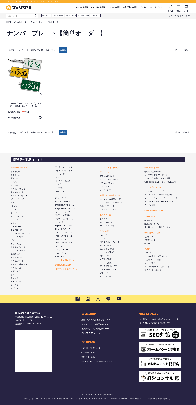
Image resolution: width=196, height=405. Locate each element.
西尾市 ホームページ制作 (143, 399)
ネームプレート (17, 216)
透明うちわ (15, 175)
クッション (104, 186)
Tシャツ (14, 206)
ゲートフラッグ (17, 199)
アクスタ (65, 399)
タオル (13, 202)
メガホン (14, 182)
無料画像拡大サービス (153, 172)
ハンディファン (17, 237)
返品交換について (151, 224)
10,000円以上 (95, 15)
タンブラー (15, 278)
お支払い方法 (149, 237)
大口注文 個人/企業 (63, 265)
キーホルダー (60, 174)
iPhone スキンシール (64, 198)
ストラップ (59, 177)
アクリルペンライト (19, 189)
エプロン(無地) (106, 263)
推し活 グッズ (40, 399)
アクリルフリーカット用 (154, 191)
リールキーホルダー (63, 181)
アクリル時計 (16, 268)
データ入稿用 (149, 205)
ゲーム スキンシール (63, 243)
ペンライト (104, 238)
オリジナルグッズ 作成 (54, 399)
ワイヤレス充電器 (62, 215)
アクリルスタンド (107, 176)
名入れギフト (105, 219)
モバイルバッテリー (63, 212)
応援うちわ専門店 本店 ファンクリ (95, 320)
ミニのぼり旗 (16, 230)
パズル (13, 240)
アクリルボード (17, 261)
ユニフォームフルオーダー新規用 (158, 195)
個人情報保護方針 (88, 352)
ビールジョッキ (17, 281)
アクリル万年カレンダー (21, 264)
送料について (149, 240)
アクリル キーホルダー (64, 167)
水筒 (12, 275)
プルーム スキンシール (64, 239)
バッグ (13, 209)
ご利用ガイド (149, 216)
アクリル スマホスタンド (65, 219)
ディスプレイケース (108, 269)
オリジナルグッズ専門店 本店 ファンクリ (98, 324)
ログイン (171, 11)
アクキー (72, 399)
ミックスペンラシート (20, 196)
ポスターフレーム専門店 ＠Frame (95, 329)
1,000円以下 (46, 15)
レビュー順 (24, 50)
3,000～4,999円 (70, 15)
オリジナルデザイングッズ (66, 269)
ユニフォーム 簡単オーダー (111, 199)
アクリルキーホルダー (109, 179)
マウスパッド (60, 222)
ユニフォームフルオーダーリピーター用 (160, 198)
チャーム (59, 188)
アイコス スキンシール (64, 232)
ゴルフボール (60, 253)
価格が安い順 (37, 50)
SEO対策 (131, 399)
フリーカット (105, 172)
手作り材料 (104, 231)
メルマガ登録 (149, 263)
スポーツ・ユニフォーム (110, 195)
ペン (57, 195)
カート (186, 11)
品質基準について (151, 220)
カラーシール (105, 276)
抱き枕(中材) (105, 256)
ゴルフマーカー (61, 250)
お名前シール (16, 227)
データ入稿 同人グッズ (64, 260)
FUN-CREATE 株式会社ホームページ (96, 361)
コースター (15, 285)
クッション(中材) (107, 252)
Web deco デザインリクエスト (157, 267)
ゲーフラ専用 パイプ (108, 266)
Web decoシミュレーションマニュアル (160, 182)
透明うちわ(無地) (107, 249)
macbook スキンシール (64, 205)
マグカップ (15, 271)
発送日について (150, 243)
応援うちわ (15, 172)
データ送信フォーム (152, 187)
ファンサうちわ (29, 399)
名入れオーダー (21, 22)
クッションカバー (18, 251)
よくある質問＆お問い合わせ (156, 256)
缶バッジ (14, 213)
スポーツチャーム (107, 206)
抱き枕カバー (16, 254)
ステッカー (15, 223)
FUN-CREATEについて (154, 210)
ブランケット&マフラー (20, 233)
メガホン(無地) (106, 259)
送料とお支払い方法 (152, 233)
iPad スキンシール (62, 202)
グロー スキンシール (63, 236)
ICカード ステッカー (63, 229)
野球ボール (59, 256)
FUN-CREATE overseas (91, 333)
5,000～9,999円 (83, 15)
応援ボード (15, 178)
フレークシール (106, 190)
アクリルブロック (18, 247)
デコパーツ (104, 273)
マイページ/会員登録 (152, 270)
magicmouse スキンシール (66, 208)
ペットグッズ (80, 399)
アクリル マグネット (63, 171)
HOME (9, 22)
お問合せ (178, 11)
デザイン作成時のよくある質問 (157, 178)
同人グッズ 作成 (91, 399)
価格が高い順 (51, 50)
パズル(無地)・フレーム (109, 242)
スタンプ (14, 220)
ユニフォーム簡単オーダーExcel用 (158, 202)
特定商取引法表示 (88, 357)
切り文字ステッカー (19, 185)
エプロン (14, 288)
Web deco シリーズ (19, 168)
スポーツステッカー (108, 209)
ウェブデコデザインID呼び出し (157, 175)
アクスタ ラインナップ (109, 168)
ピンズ (58, 184)
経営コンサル (167, 399)
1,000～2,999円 (58, 15)
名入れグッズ (105, 215)
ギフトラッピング (151, 253)
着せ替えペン (105, 245)
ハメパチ (103, 235)
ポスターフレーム (104, 399)
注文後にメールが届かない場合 (157, 227)
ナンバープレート (107, 226)
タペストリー (16, 257)
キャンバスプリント (19, 244)
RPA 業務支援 (157, 399)
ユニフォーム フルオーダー (111, 203)
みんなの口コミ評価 (152, 260)
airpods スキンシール (64, 226)
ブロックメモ (60, 191)
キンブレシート (17, 192)
